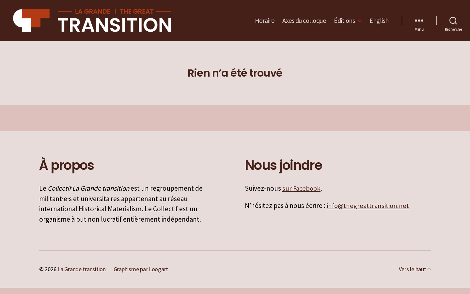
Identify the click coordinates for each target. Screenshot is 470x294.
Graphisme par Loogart (141, 275)
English (379, 24)
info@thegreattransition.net (368, 212)
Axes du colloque (304, 24)
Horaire (264, 24)
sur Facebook (302, 194)
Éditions (344, 24)
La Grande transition (81, 275)
